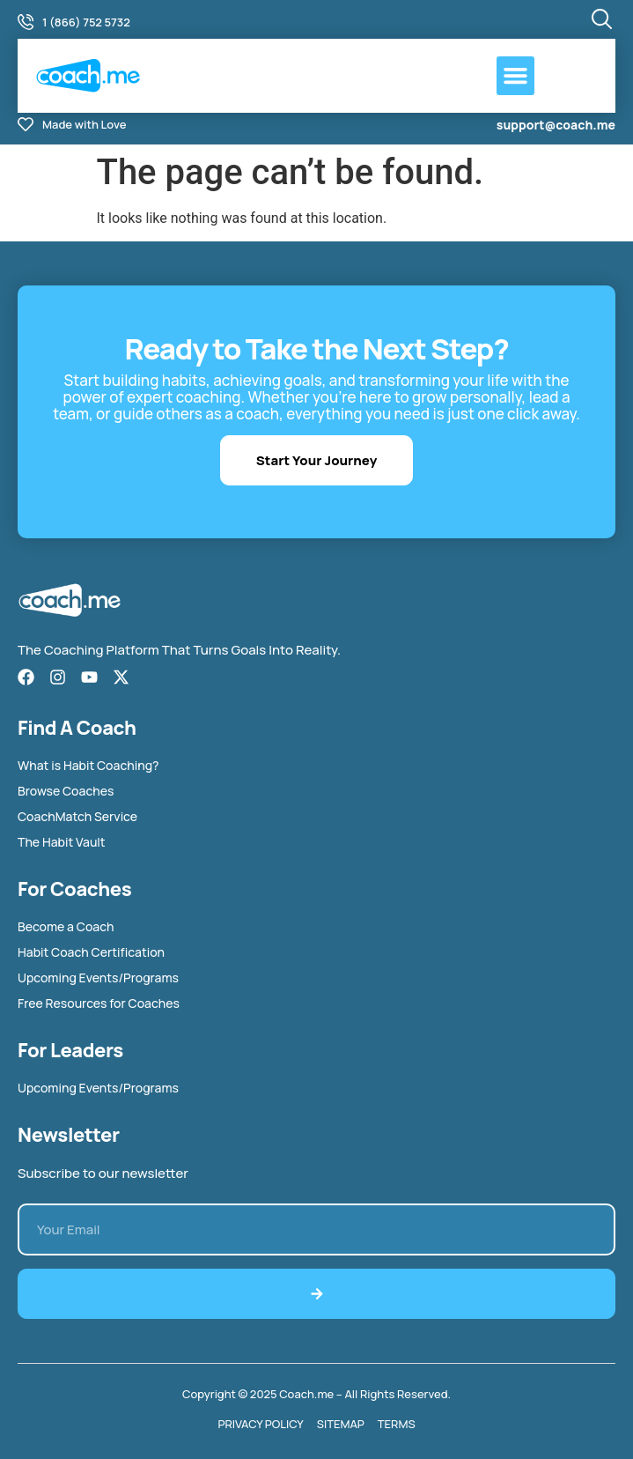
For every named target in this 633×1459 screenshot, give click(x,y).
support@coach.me (556, 124)
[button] (516, 75)
